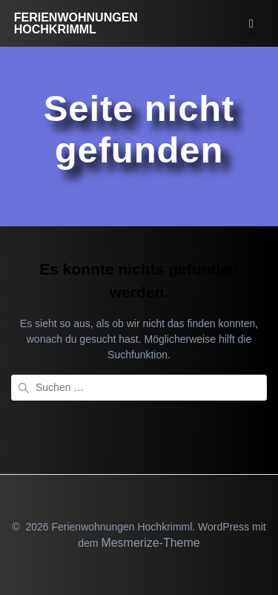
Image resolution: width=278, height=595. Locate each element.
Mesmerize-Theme (150, 542)
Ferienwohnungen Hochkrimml (76, 24)
